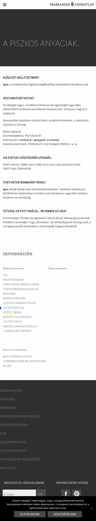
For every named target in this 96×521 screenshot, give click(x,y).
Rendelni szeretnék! (14, 298)
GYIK (5, 275)
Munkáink (8, 408)
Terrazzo (7, 399)
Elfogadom (29, 514)
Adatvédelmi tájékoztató (20, 459)
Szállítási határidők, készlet (19, 303)
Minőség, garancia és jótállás (20, 326)
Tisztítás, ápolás (12, 321)
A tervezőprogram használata (21, 289)
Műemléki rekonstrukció (20, 416)
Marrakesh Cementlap (70, 4)
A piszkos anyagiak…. (14, 308)
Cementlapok (10, 390)
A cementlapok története (17, 331)
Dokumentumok (13, 442)
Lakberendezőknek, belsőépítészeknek (24, 361)
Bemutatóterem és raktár (17, 356)
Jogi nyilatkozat (13, 450)
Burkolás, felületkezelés (17, 317)
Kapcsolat (8, 468)
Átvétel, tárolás (12, 312)
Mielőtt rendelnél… (14, 280)
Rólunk (7, 366)
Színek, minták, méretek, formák (21, 284)
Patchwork (9, 294)
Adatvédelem (65, 514)
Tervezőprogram (13, 425)
